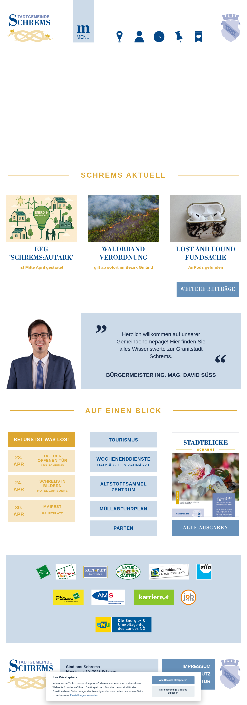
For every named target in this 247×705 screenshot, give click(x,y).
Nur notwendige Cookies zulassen (173, 691)
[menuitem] (188, 666)
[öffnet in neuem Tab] (119, 36)
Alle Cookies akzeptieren (173, 680)
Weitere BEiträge (207, 289)
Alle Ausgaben (205, 528)
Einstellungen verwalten (84, 695)
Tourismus (123, 439)
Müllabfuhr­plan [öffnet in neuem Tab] (123, 508)
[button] (83, 21)
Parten (124, 528)
